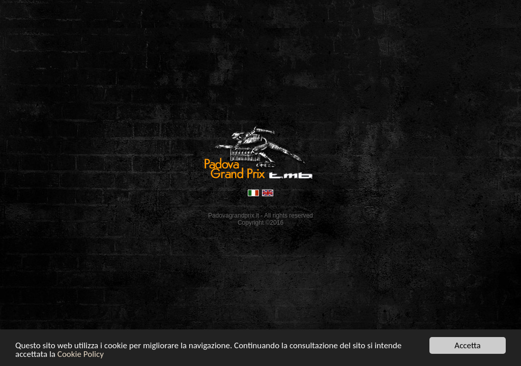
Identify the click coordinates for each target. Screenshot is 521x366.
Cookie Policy (80, 354)
